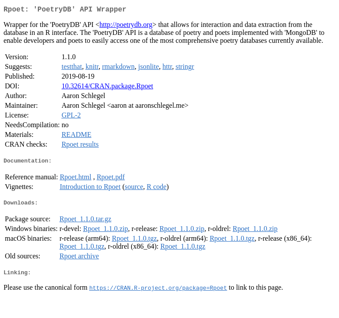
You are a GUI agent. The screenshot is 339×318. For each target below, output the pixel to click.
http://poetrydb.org (125, 26)
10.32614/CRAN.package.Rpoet (107, 87)
